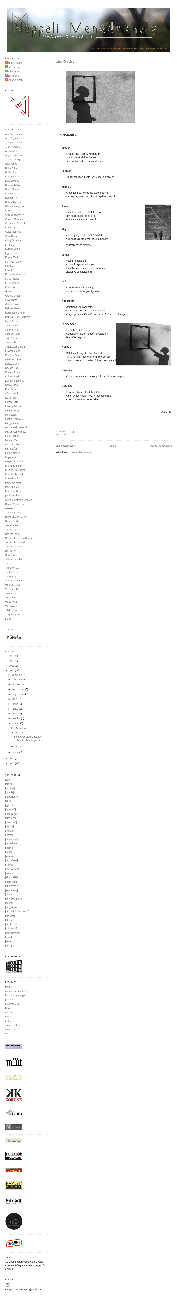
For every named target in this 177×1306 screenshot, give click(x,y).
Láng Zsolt (10, 414)
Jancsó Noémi (13, 329)
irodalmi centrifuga (15, 995)
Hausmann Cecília (15, 312)
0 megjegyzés (62, 432)
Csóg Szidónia (13, 240)
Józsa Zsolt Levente (16, 346)
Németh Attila (12, 478)
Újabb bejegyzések (65, 445)
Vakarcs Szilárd (13, 580)
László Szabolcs (14, 419)
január (15, 752)
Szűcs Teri (10, 551)
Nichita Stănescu (14, 465)
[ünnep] (9, 945)
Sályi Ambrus (12, 555)
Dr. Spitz (9, 244)
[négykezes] (11, 907)
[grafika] (9, 826)
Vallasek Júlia (12, 585)
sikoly (8, 1021)
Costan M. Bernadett (16, 223)
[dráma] (9, 873)
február (16, 723)
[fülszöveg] (11, 881)
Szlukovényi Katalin (15, 542)
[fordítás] (10, 788)
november (17, 679)
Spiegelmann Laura (15, 516)
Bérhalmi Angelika (15, 206)
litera (7, 1008)
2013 (12, 656)
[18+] (8, 801)
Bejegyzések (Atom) (81, 452)
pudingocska (12, 495)
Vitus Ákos (11, 606)
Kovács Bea (11, 368)
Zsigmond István (14, 614)
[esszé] (9, 847)
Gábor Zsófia (12, 304)
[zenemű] (10, 941)
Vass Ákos (10, 593)
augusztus (18, 694)
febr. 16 (19, 732)
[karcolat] (10, 856)
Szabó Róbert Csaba (16, 529)
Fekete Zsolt (11, 257)
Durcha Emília (12, 248)
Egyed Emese (12, 253)
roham (8, 1016)
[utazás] (9, 920)
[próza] (9, 784)
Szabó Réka (11, 525)
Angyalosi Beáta (14, 155)
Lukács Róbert (13, 406)
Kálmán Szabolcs (14, 380)
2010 (12, 670)
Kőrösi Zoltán (12, 393)
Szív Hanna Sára (14, 546)
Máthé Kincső (12, 453)
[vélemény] (11, 928)
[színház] (10, 864)
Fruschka (10, 270)
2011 (12, 665)
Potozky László (13, 491)
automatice (11, 163)
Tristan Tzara (12, 572)
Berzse (9, 193)
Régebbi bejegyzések (160, 445)
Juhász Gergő (12, 333)
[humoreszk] (11, 886)
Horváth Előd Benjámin (17, 316)
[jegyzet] (9, 830)
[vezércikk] (11, 924)
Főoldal (112, 445)
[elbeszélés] (11, 877)
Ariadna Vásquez (14, 159)
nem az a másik (14, 79)
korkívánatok (12, 1004)
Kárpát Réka (12, 385)
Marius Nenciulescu (15, 431)
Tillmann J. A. (12, 568)
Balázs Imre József (15, 176)
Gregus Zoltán (13, 295)
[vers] (65, 435)
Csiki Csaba (11, 236)
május (15, 708)
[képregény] (11, 890)
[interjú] (9, 852)
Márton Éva (11, 448)
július (15, 699)
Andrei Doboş (12, 146)
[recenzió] (10, 809)
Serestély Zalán (13, 512)
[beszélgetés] (12, 843)
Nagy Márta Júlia (14, 461)
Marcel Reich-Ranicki (16, 427)
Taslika (9, 563)
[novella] (9, 903)
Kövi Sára (10, 389)
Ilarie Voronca (12, 321)
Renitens (10, 508)
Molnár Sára (11, 440)
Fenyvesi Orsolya (14, 261)
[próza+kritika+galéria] (17, 911)
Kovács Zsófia (12, 372)
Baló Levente (12, 180)
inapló (8, 986)
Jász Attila (10, 342)
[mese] (8, 894)
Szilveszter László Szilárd (19, 538)
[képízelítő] (11, 813)
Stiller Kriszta (12, 521)
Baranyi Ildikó (12, 185)
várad (8, 1033)
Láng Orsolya (12, 410)
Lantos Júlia (12, 71)
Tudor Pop (10, 576)
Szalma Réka (12, 534)
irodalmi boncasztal (15, 991)
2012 (12, 660)
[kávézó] (9, 835)
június (15, 703)
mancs (8, 1012)
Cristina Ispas (12, 227)
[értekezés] (11, 818)
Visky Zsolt (11, 602)
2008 (12, 763)
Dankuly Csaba (14, 62)
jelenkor (9, 999)
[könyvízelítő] (12, 796)
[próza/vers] (11, 860)
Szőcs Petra (12, 75)
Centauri (9, 210)
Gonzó (8, 291)
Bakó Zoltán (11, 168)
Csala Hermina (13, 231)
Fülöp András (12, 278)
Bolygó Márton (13, 202)
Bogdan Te (11, 197)
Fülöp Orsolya (12, 282)
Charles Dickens (14, 219)
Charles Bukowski (14, 214)
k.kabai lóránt (12, 351)
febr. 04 (19, 746)
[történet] (10, 915)
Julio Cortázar (12, 338)
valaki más (11, 1029)
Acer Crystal (11, 138)
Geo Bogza (11, 287)
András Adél (11, 151)
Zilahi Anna (11, 610)
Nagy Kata (10, 457)
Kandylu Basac (13, 355)
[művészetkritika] (14, 898)
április (15, 713)
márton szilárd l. (13, 444)
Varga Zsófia (12, 589)
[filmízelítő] (11, 822)
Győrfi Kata (11, 299)
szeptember (18, 689)
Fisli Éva (9, 265)
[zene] (8, 937)
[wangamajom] (13, 932)
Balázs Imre (11, 172)
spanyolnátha (12, 1025)
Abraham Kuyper (14, 134)
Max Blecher (12, 436)
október (16, 684)
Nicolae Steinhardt (15, 470)
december (17, 674)
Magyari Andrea (13, 423)
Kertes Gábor (12, 363)
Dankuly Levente (15, 67)
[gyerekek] (10, 805)
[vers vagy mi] (12, 869)
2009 (12, 758)
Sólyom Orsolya (13, 559)
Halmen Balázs (13, 308)
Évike (8, 619)
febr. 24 (19, 727)
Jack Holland (12, 325)
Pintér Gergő (12, 487)
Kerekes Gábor (13, 359)
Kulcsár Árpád (12, 376)
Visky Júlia (11, 597)
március (16, 718)
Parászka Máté (13, 482)
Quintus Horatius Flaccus (18, 499)
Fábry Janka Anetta (15, 274)
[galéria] (9, 792)
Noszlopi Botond (14, 474)
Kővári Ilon (11, 397)
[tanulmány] (11, 839)
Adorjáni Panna (13, 142)
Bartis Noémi (12, 189)
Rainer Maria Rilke (15, 504)
